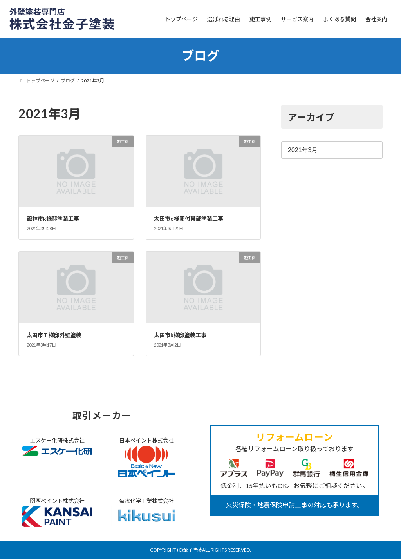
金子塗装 (192, 550)
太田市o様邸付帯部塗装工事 (188, 218)
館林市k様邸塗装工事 (53, 218)
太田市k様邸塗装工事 (180, 335)
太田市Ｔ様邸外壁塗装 (54, 335)
